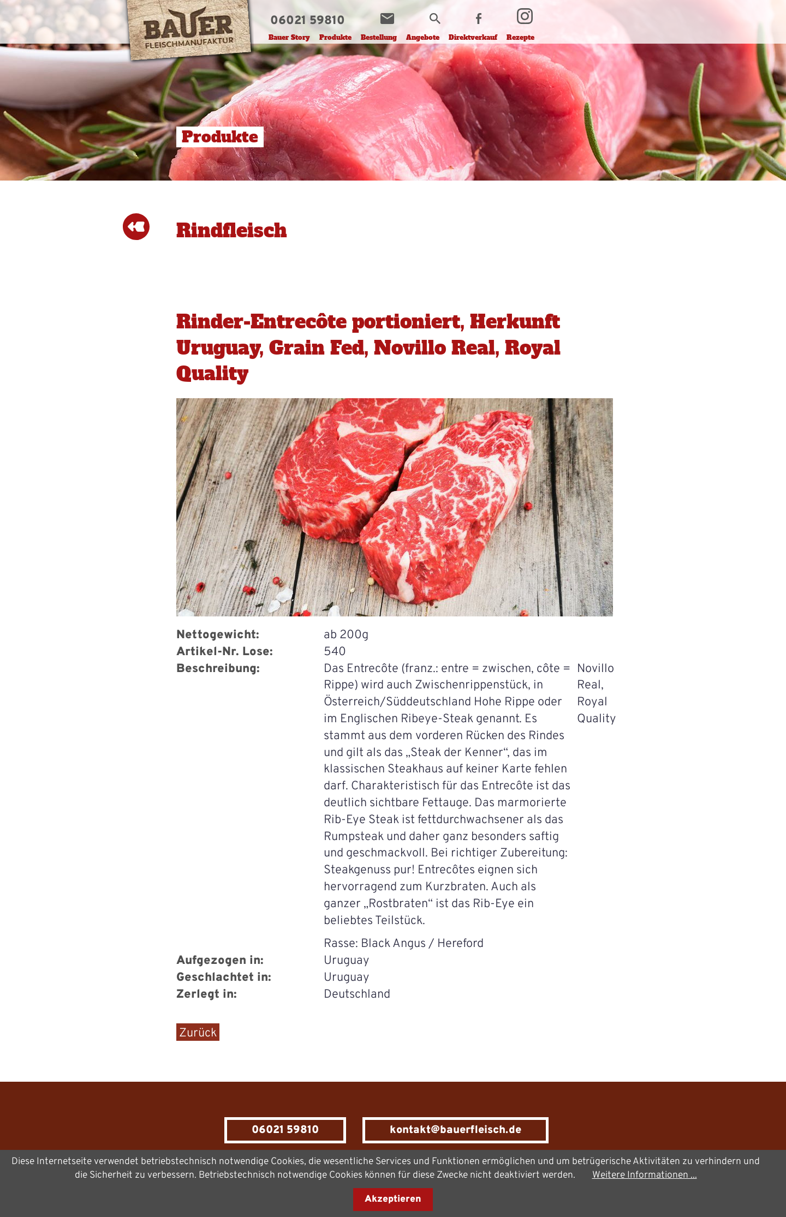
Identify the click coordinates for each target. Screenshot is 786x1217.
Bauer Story (289, 37)
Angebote (422, 37)
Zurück (198, 1033)
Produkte (335, 37)
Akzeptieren (393, 1200)
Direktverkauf (473, 37)
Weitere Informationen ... (644, 1175)
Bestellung (379, 37)
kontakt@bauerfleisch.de (455, 1130)
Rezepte (520, 37)
